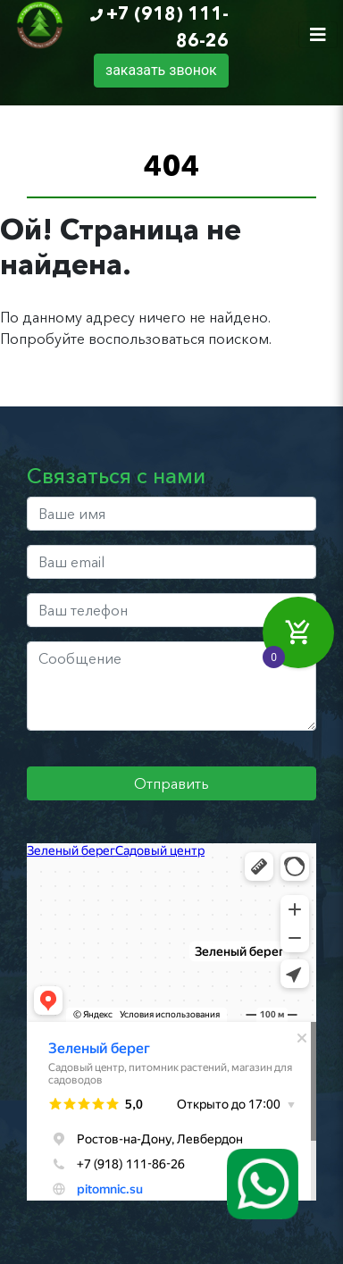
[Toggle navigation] (318, 34)
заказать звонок (161, 70)
